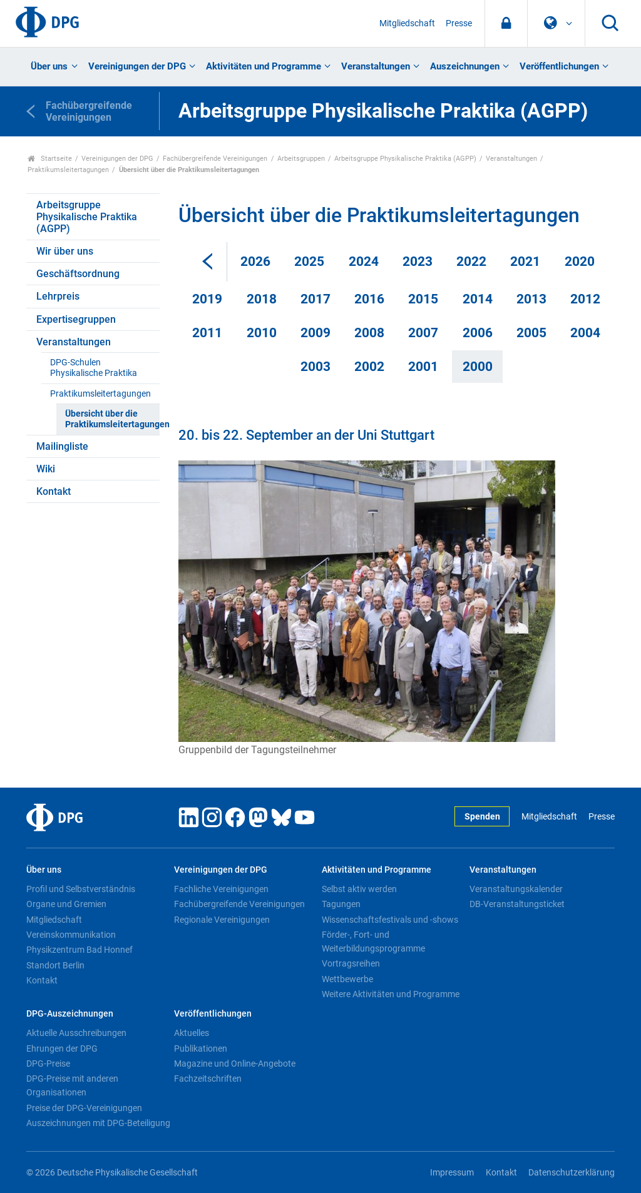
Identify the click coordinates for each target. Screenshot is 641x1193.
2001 (423, 366)
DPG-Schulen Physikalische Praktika (93, 367)
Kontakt (53, 491)
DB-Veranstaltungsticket (517, 904)
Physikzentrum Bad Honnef (79, 950)
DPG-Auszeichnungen (69, 1013)
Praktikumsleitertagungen (68, 170)
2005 (531, 332)
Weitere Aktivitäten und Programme (390, 994)
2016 (369, 299)
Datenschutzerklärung (571, 1172)
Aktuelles (191, 1033)
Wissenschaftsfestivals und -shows (390, 920)
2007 (423, 332)
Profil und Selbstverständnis (80, 889)
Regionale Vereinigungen (222, 920)
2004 (585, 332)
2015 (423, 299)
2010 (262, 332)
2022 (471, 261)
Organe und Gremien (66, 904)
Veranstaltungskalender (516, 889)
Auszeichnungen (465, 66)
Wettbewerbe (347, 979)
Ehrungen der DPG (62, 1048)
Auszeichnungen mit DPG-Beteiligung (98, 1123)
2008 (369, 332)
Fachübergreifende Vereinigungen (215, 159)
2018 (262, 299)
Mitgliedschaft (407, 23)
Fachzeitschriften (208, 1079)
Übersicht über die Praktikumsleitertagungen (112, 419)
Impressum (452, 1172)
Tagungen (341, 904)
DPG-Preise (48, 1063)
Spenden (482, 816)
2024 (364, 261)
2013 (531, 299)
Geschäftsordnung (78, 274)
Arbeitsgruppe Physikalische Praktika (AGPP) (405, 159)
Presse (459, 23)
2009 (315, 332)
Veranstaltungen (375, 66)
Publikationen (200, 1048)
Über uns (49, 66)
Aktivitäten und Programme (263, 66)
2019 (207, 299)
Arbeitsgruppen (301, 159)
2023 (418, 261)
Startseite (50, 159)
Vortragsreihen (351, 963)
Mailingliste (62, 446)
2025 (309, 261)
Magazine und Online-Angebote (234, 1063)
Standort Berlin (55, 965)
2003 (315, 366)
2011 (207, 332)
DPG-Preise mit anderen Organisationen (72, 1085)
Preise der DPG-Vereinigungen (84, 1108)
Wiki (45, 469)
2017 (315, 299)
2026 (255, 261)
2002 (369, 366)
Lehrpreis (57, 296)
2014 (478, 299)
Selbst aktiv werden (359, 889)
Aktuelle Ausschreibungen (76, 1033)
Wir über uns (64, 251)
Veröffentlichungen (559, 66)
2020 (580, 261)
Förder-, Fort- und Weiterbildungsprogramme (373, 941)
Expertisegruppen (76, 319)
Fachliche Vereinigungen (221, 889)
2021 (525, 261)
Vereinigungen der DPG (137, 66)
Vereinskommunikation (71, 935)
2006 (478, 332)
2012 (585, 299)
